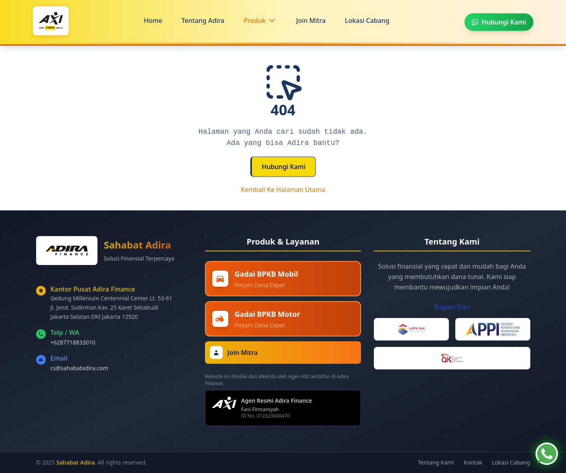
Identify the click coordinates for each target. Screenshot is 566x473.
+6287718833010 (73, 342)
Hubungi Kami (283, 166)
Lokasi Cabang (367, 20)
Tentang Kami (436, 462)
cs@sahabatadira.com (79, 368)
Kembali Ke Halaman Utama (283, 189)
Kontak (473, 462)
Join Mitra (311, 20)
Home (153, 20)
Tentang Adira (202, 20)
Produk (254, 20)
